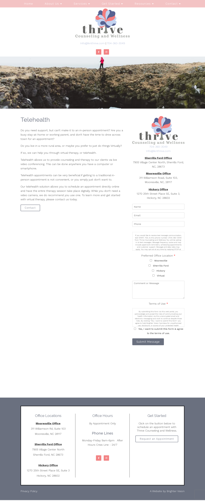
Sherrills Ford (161, 265)
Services (80, 3)
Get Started (111, 3)
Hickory (160, 270)
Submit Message (149, 342)
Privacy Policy (29, 492)
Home (28, 3)
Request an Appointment (157, 440)
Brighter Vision (175, 492)
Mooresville (160, 260)
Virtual (161, 275)
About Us (52, 3)
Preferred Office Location (158, 255)
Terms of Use (158, 303)
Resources (143, 3)
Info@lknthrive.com (92, 43)
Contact (172, 3)
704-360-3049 (116, 43)
